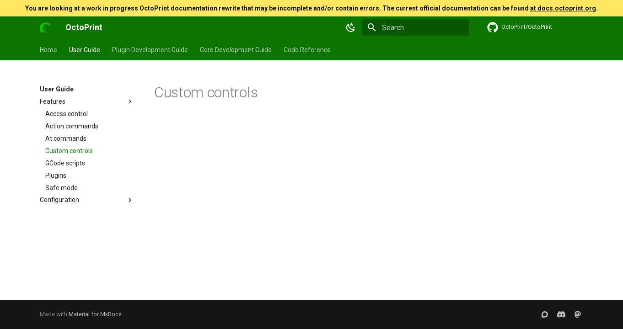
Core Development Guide (236, 49)
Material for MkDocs (95, 314)
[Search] (415, 27)
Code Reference (307, 49)
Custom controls (69, 150)
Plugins (55, 175)
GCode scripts (65, 163)
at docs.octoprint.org (563, 8)
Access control (66, 113)
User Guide (84, 49)
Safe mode (61, 187)
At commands (65, 138)
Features (87, 101)
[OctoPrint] (45, 27)
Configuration (87, 200)
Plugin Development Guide (150, 49)
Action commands (71, 126)
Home (48, 49)
